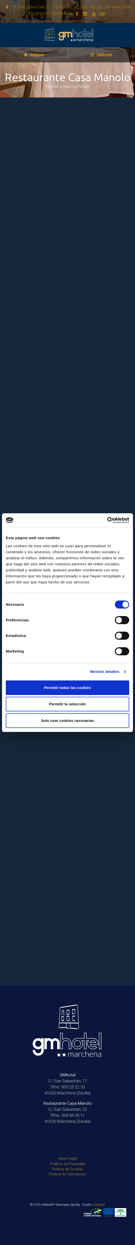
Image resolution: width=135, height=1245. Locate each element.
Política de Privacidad (67, 1164)
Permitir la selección (67, 704)
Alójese (34, 54)
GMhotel (101, 54)
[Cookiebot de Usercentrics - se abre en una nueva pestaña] (107, 520)
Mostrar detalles (105, 671)
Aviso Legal (67, 1159)
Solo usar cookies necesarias (67, 720)
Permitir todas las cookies (67, 687)
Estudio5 (99, 1205)
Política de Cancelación (67, 1174)
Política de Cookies (67, 1169)
